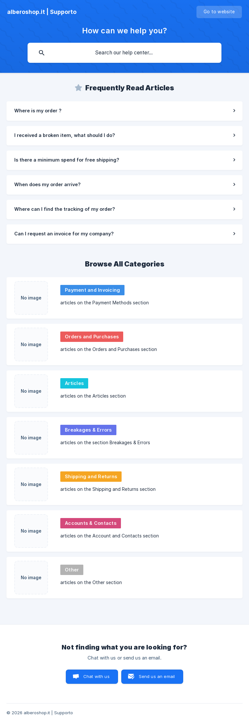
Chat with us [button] (96, 676)
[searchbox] (124, 53)
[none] (42, 12)
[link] (124, 111)
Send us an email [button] (157, 676)
